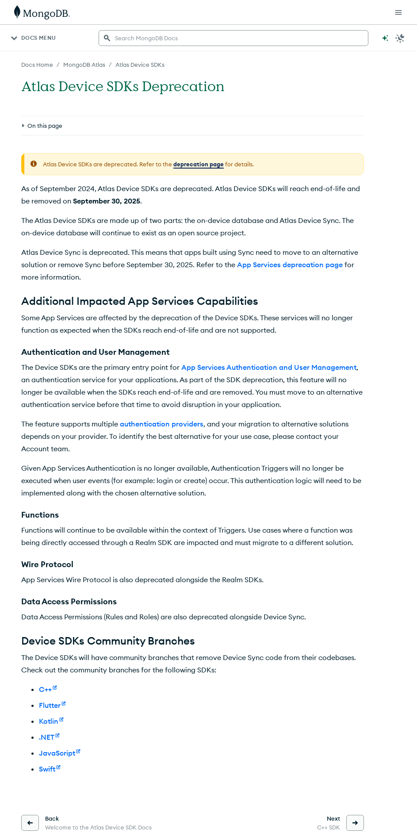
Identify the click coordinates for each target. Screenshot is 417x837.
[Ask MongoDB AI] (385, 38)
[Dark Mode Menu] (400, 38)
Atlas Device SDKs (140, 64)
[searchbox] (233, 38)
